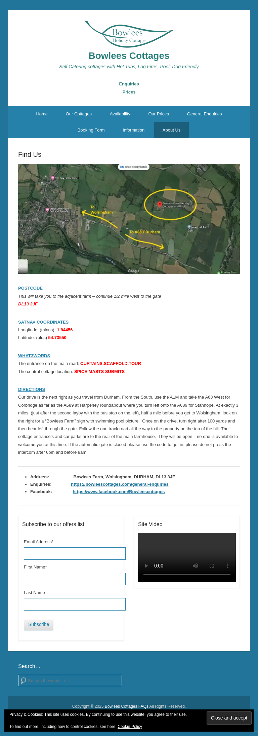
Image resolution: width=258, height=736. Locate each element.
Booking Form (91, 130)
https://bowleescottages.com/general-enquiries (119, 484)
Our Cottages (79, 113)
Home (42, 113)
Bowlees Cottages (128, 55)
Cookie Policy (130, 726)
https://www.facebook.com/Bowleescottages (119, 491)
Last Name (34, 592)
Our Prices (158, 113)
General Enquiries (204, 113)
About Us (171, 130)
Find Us (29, 154)
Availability (120, 113)
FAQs (143, 706)
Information (133, 130)
